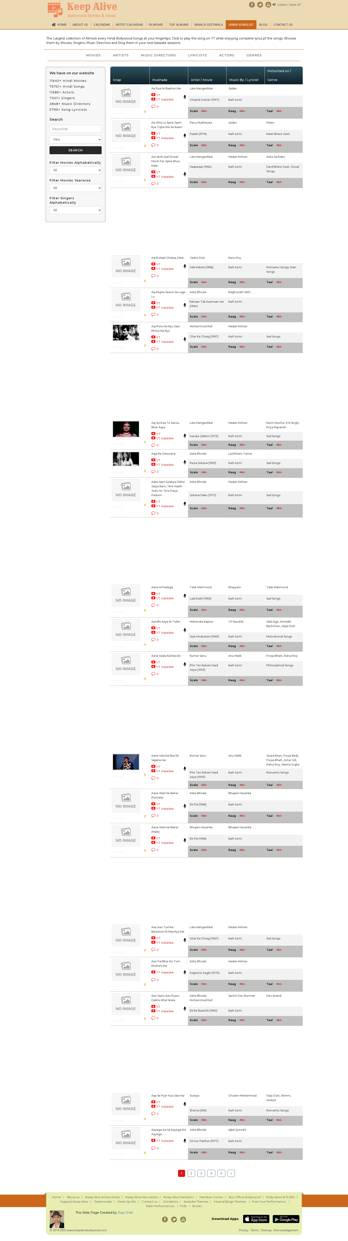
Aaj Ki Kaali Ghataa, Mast (167, 257)
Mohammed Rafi (201, 326)
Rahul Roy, (273, 764)
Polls (183, 1206)
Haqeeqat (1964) (201, 166)
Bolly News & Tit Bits (280, 1197)
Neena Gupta (290, 764)
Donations (170, 1201)
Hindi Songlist (241, 24)
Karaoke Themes (196, 1201)
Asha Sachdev (275, 156)
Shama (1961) (198, 1110)
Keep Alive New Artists (142, 1197)
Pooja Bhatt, (274, 655)
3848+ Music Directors (70, 104)
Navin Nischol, (275, 422)
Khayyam (234, 587)
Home (62, 24)
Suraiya (194, 1095)
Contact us (283, 24)
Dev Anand (273, 995)
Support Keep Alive (74, 1201)
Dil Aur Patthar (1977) (204, 1141)
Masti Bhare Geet (278, 134)
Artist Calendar (129, 24)
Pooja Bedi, (291, 755)
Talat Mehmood (201, 587)
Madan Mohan (237, 156)
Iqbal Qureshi (237, 1129)
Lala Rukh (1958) (200, 598)
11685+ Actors (61, 92)
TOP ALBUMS (179, 24)
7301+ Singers (62, 98)
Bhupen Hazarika (239, 793)
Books (197, 1206)
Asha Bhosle (198, 292)
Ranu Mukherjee (201, 122)
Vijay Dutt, (273, 1095)
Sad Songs (273, 336)
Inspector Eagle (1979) (204, 973)
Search (56, 119)
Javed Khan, (274, 755)
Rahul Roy (291, 655)
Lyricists (197, 55)
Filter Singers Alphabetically (62, 200)
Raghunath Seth (239, 292)
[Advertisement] (166, 221)
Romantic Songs (277, 772)
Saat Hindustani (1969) (204, 636)
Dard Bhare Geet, (278, 166)
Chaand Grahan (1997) (204, 99)
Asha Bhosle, (198, 995)
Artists (121, 55)
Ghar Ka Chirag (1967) (204, 336)
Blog (263, 24)
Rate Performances (160, 1206)
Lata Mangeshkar (201, 88)
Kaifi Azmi (235, 99)
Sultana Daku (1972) (203, 495)
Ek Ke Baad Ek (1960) (204, 1010)
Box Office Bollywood (245, 1197)
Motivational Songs (279, 636)
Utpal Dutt (288, 626)
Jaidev (232, 88)
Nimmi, (286, 1095)
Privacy (244, 1230)
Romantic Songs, (277, 267)
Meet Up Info (126, 1201)
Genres (255, 55)
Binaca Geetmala (208, 24)
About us (80, 24)
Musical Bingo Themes (230, 1201)
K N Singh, (292, 422)
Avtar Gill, (290, 760)
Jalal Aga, (272, 621)
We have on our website (71, 73)
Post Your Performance (269, 1201)
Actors (227, 55)
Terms (255, 1230)
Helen (270, 122)
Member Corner (211, 1197)
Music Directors (158, 55)
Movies (93, 55)
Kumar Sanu (198, 655)
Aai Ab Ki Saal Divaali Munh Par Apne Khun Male (165, 161)
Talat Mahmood (277, 587)
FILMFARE (156, 24)
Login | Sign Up (289, 5)
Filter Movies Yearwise (70, 180)
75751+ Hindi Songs (67, 87)
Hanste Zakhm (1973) (204, 436)
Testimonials (103, 1201)
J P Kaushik (235, 621)
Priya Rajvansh (276, 427)
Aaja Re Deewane (163, 453)
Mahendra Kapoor (202, 621)
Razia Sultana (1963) (203, 463)
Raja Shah (125, 1213)
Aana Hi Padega (162, 587)
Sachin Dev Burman (241, 995)
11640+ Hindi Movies (68, 81)
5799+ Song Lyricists (68, 110)
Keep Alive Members (179, 1197)
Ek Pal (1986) (198, 804)
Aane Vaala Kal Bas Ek (165, 655)
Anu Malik (234, 655)
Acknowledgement (286, 1230)
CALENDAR (102, 24)
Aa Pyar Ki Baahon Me (166, 88)
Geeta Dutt (197, 257)
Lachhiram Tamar (240, 453)
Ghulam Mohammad (242, 1095)
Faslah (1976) (198, 134)
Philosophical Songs (279, 665)
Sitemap (266, 1230)
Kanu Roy (234, 257)
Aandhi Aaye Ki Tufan (165, 621)
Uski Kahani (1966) (201, 267)
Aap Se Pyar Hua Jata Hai (167, 1095)
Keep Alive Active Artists (102, 1197)
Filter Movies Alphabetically (75, 163)
